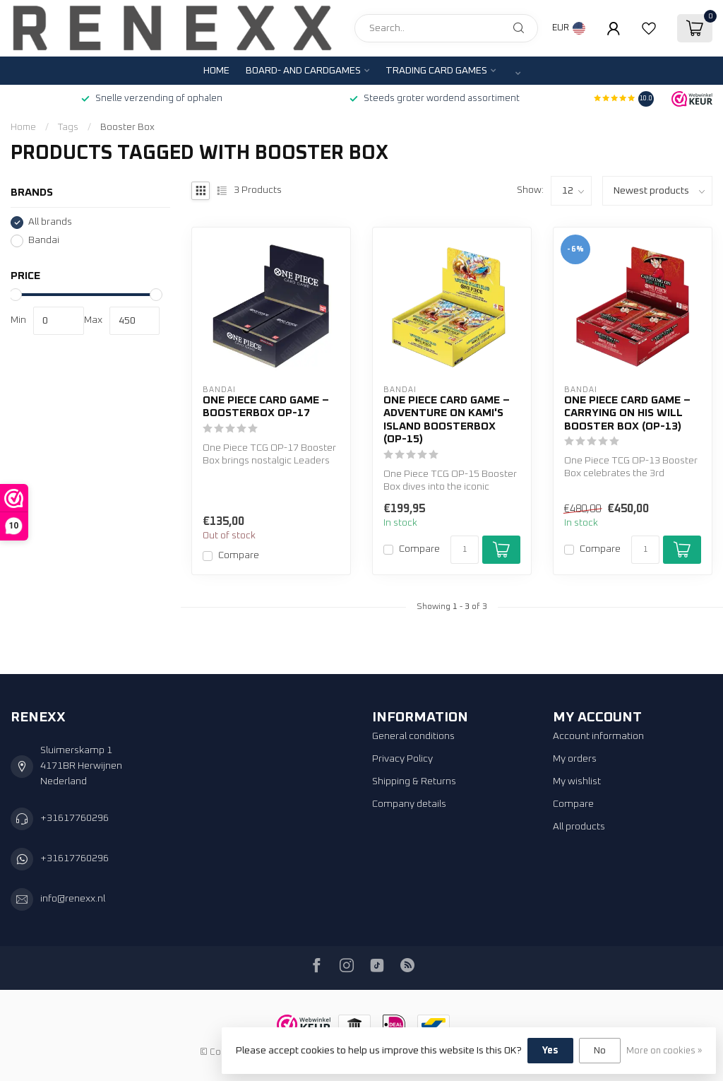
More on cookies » (664, 1051)
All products (579, 827)
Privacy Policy (402, 759)
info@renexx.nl (72, 899)
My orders (575, 759)
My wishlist (577, 781)
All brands (50, 222)
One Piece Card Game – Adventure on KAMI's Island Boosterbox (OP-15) (446, 419)
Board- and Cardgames (303, 71)
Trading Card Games (436, 71)
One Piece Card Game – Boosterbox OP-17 (266, 406)
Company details (409, 804)
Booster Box (127, 127)
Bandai (43, 240)
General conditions (413, 736)
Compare (238, 555)
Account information (598, 736)
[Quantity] (464, 550)
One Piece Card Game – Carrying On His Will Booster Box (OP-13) (627, 413)
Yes (550, 1051)
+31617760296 (74, 818)
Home (216, 71)
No (600, 1051)
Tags (68, 127)
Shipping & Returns (414, 781)
